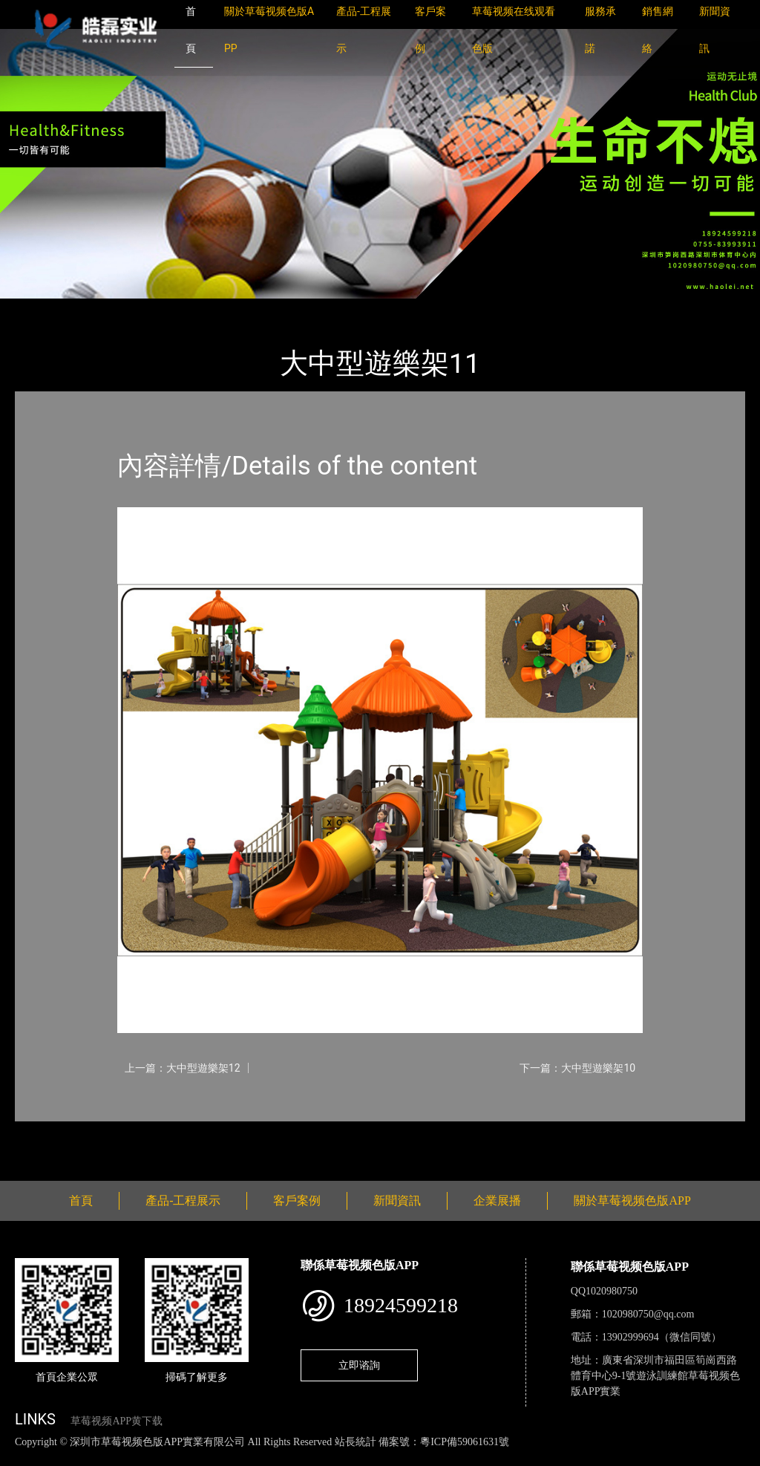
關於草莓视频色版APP (632, 1200)
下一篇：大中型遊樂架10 (577, 1068)
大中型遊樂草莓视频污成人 (222, 308)
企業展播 (497, 1200)
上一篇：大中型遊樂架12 (182, 1068)
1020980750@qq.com (648, 1314)
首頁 (41, 308)
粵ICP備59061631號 (464, 1441)
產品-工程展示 (104, 308)
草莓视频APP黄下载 (117, 1421)
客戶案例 (297, 1200)
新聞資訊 (397, 1200)
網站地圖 (22, 1457)
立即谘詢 (359, 1365)
